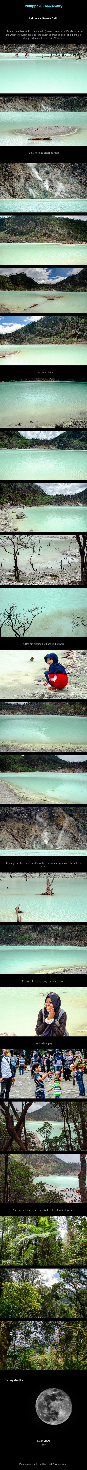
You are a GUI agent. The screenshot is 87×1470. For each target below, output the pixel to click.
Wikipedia (59, 38)
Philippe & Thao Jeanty (43, 6)
